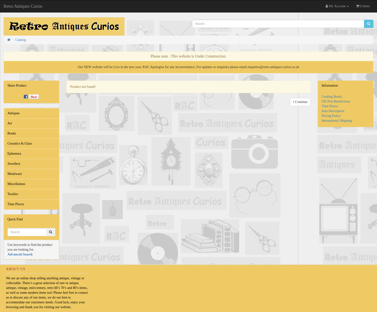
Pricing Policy (331, 116)
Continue (300, 102)
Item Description (333, 111)
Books (11, 133)
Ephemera (14, 153)
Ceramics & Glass (19, 143)
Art (9, 123)
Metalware (14, 174)
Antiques (13, 113)
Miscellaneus (16, 184)
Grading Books (332, 96)
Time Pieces (15, 204)
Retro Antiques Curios (23, 6)
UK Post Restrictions (336, 101)
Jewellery (13, 164)
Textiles (12, 194)
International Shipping (337, 120)
